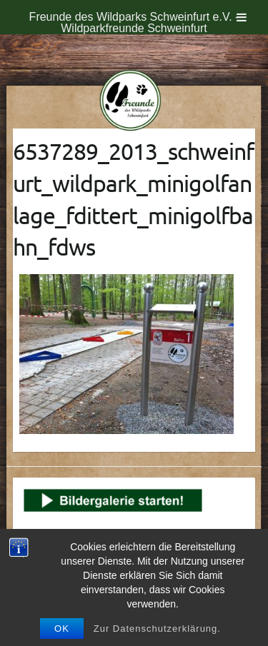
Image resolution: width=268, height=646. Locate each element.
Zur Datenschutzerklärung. (157, 628)
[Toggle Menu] (241, 17)
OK (61, 628)
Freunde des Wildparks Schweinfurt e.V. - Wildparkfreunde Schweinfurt (134, 22)
